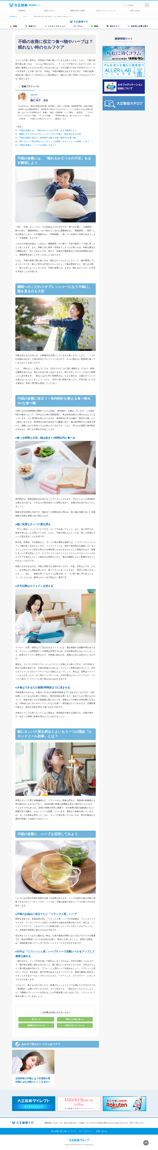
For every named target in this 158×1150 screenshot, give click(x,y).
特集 (13, 26)
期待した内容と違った (75, 1019)
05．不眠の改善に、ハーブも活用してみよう (35, 145)
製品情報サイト (24, 5)
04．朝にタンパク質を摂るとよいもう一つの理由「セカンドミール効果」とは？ (52, 141)
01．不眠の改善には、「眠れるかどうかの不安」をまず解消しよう (46, 130)
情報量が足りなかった (36, 1025)
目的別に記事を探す (138, 26)
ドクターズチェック (55, 26)
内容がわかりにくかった (75, 1025)
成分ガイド (112, 26)
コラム (77, 26)
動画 (94, 26)
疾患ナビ (30, 26)
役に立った (36, 1019)
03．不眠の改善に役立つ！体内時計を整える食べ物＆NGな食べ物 (45, 138)
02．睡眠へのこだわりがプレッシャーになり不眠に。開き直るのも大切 (48, 134)
